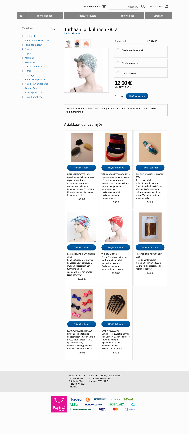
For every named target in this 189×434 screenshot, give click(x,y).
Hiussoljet (28, 75)
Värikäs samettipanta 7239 (115, 174)
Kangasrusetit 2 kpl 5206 (80, 331)
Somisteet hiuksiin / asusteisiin (36, 40)
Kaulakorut (28, 62)
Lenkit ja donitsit (31, 66)
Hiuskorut (28, 36)
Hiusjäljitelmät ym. (32, 92)
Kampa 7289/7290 (110, 331)
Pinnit (26, 70)
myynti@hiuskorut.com (99, 378)
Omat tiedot (160, 6)
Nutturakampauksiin (33, 79)
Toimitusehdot (44, 15)
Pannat (26, 49)
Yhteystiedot (127, 15)
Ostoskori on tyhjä (94, 6)
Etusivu (67, 33)
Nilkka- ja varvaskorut (34, 83)
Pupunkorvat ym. (31, 97)
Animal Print (29, 88)
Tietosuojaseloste (87, 15)
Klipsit (26, 53)
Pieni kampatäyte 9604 (78, 174)
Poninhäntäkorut (31, 44)
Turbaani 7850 (109, 254)
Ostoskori (158, 15)
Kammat (27, 57)
